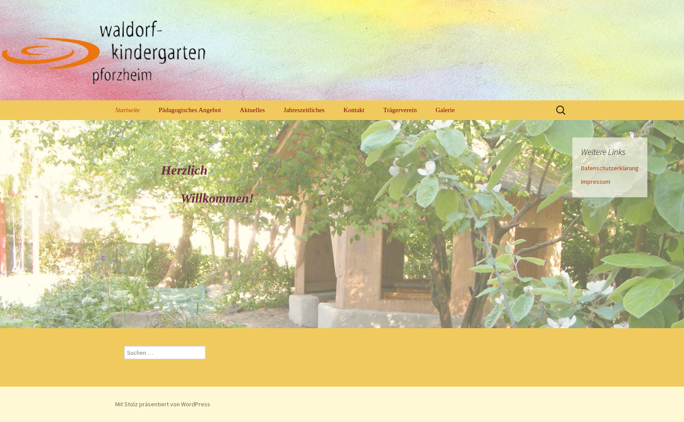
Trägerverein (400, 109)
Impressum (595, 181)
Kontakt (353, 109)
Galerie (445, 109)
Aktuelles (252, 109)
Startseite (127, 109)
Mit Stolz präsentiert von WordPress (162, 404)
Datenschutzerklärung (610, 168)
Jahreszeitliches (304, 109)
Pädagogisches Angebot (190, 109)
